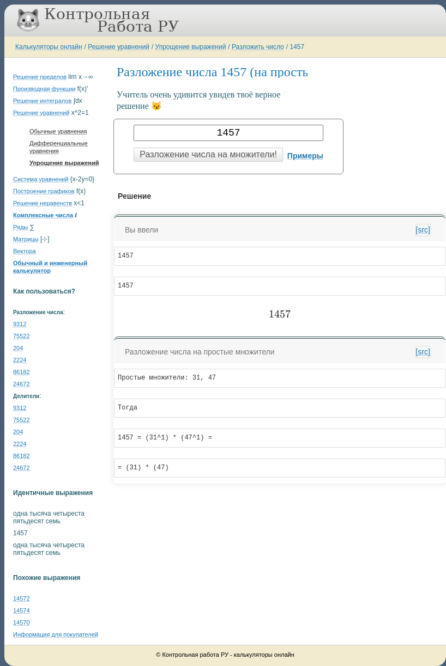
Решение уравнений (118, 47)
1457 (297, 47)
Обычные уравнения (58, 131)
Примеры (305, 155)
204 (18, 348)
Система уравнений (40, 179)
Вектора (24, 251)
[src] (423, 229)
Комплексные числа (43, 215)
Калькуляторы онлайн (48, 47)
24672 (21, 384)
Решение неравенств (42, 203)
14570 (21, 622)
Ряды (20, 227)
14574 (21, 610)
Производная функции (44, 88)
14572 (21, 598)
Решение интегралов (42, 100)
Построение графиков (44, 191)
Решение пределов (40, 77)
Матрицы (26, 239)
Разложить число (258, 47)
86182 (21, 372)
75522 (21, 336)
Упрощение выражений (190, 47)
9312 (19, 324)
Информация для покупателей (55, 634)
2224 (19, 360)
